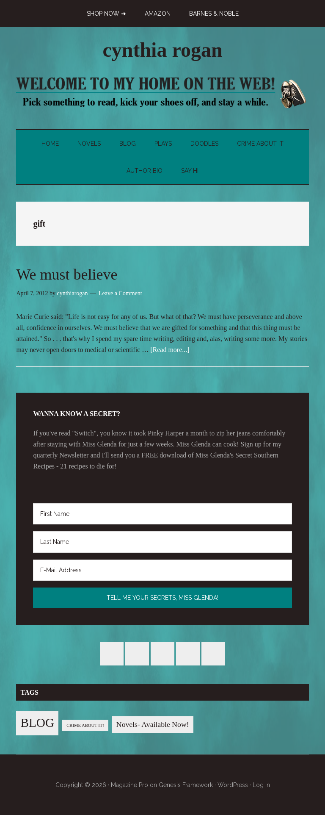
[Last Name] (162, 541)
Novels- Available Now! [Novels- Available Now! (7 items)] (152, 724)
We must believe (66, 274)
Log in (261, 785)
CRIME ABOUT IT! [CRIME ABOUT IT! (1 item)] (85, 725)
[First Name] (162, 513)
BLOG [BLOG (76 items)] (37, 722)
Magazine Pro (129, 785)
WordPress (233, 785)
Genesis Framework (186, 785)
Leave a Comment (120, 293)
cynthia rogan (162, 50)
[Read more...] (169, 349)
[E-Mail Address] (162, 570)
